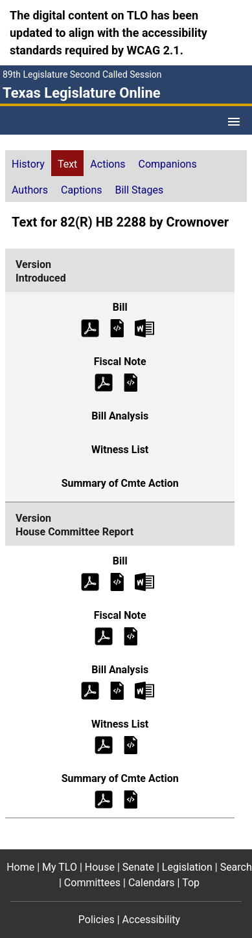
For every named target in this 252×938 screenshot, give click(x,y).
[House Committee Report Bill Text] (117, 581)
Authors (30, 190)
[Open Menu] (234, 122)
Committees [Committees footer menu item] (92, 883)
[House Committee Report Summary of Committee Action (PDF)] (103, 798)
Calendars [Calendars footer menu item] (151, 883)
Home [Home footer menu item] (20, 867)
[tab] (28, 163)
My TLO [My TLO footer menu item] (59, 867)
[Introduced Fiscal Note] (131, 381)
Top (191, 883)
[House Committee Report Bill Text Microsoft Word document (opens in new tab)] (144, 581)
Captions (81, 190)
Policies (96, 919)
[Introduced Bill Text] (117, 327)
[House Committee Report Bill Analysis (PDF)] (90, 690)
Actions (107, 164)
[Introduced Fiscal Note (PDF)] (103, 381)
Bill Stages (139, 190)
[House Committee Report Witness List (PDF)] (103, 744)
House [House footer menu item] (100, 867)
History (28, 164)
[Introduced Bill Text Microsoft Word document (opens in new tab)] (144, 327)
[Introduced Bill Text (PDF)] (90, 327)
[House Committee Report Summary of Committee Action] (131, 798)
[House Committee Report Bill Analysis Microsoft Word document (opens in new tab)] (144, 690)
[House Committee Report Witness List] (131, 744)
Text (67, 164)
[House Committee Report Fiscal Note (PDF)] (103, 635)
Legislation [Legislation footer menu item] (187, 867)
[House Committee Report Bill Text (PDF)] (90, 581)
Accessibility (151, 919)
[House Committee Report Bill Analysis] (117, 690)
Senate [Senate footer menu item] (138, 867)
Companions (168, 164)
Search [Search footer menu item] (236, 867)
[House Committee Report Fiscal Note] (131, 635)
